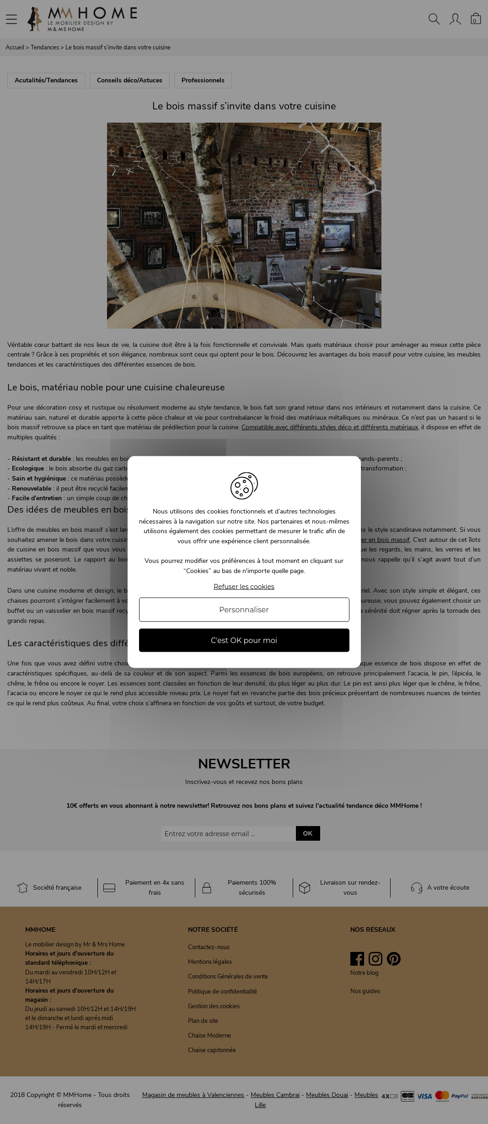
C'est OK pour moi (244, 640)
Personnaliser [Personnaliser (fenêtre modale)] (244, 609)
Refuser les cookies (244, 586)
